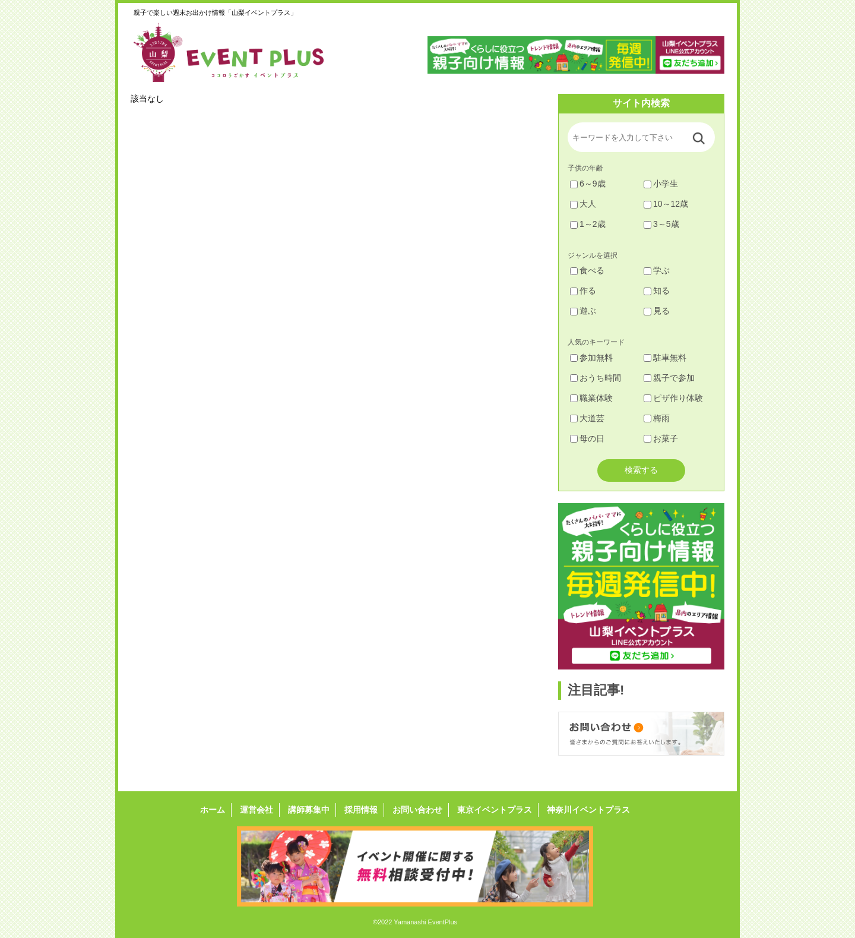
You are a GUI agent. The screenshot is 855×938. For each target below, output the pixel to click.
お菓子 (661, 438)
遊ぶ (583, 310)
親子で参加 (669, 378)
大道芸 (587, 418)
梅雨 (657, 418)
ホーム (212, 809)
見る (657, 310)
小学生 (661, 183)
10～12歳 (666, 204)
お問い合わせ (417, 809)
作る (583, 290)
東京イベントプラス (494, 809)
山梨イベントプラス (237, 52)
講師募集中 (309, 809)
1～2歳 (588, 224)
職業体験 (591, 398)
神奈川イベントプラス (588, 809)
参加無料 (591, 357)
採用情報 (361, 809)
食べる (587, 270)
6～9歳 (588, 183)
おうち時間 (595, 378)
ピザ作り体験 (673, 398)
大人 (583, 204)
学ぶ (657, 270)
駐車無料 (665, 357)
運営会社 (256, 809)
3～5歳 (661, 224)
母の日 (587, 438)
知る (657, 290)
